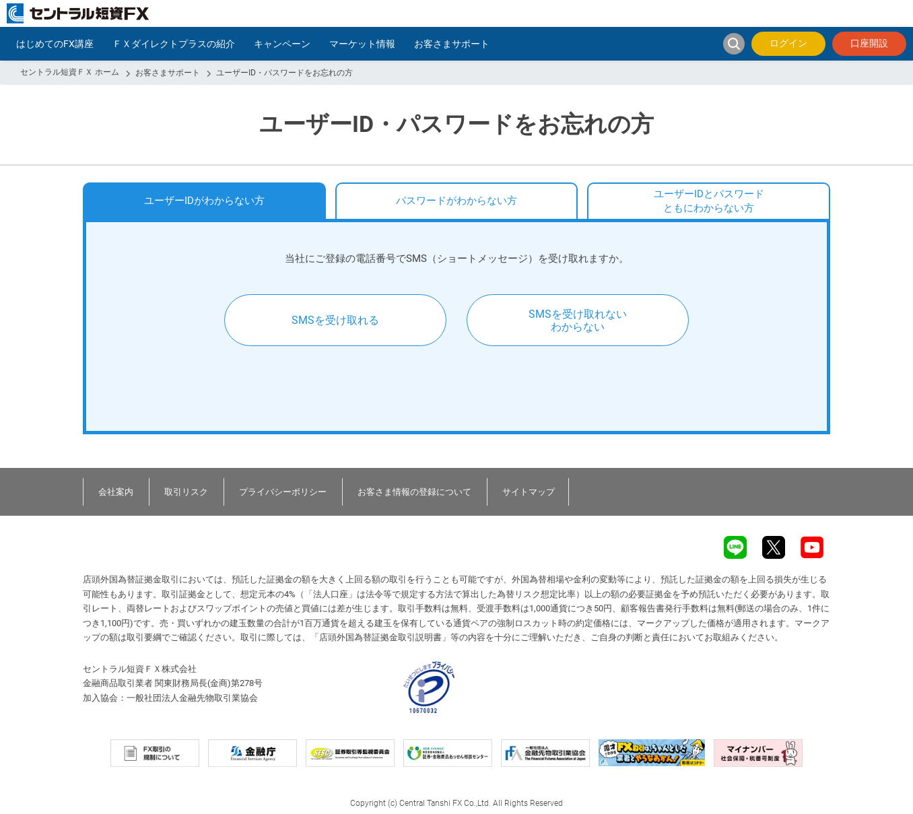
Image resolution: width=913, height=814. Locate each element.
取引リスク (186, 492)
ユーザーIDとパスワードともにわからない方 (709, 201)
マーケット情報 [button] (362, 43)
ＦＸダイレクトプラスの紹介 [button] (173, 43)
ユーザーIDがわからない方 (204, 201)
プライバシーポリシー (283, 492)
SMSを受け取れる (335, 320)
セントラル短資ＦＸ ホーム (69, 72)
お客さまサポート (167, 72)
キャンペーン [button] (282, 43)
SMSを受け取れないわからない (578, 320)
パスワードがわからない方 (456, 201)
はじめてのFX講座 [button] (55, 43)
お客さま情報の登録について (414, 492)
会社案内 (115, 492)
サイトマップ (528, 492)
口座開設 (869, 43)
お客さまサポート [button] (451, 43)
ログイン (788, 43)
